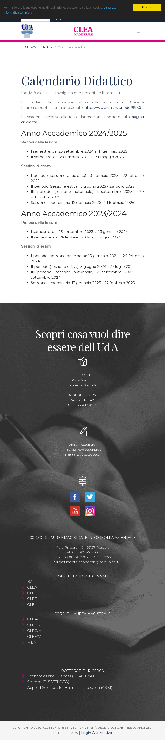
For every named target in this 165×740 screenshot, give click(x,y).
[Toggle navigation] (139, 19)
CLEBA (33, 625)
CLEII (32, 604)
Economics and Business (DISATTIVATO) (63, 676)
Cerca (57, 19)
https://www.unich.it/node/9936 (112, 107)
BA (30, 581)
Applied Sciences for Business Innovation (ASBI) (69, 687)
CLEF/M (34, 636)
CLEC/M (34, 630)
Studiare (47, 47)
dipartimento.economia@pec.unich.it (87, 562)
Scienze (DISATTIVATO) (48, 681)
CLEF (32, 599)
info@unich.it (87, 444)
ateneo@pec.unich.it (86, 449)
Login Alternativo (96, 732)
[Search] (35, 19)
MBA (31, 642)
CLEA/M (31, 47)
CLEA (32, 587)
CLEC (32, 593)
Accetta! (146, 7)
